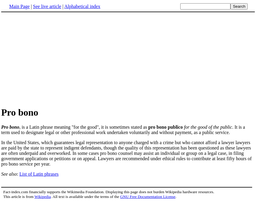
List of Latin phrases (39, 174)
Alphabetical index (82, 6)
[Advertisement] (51, 59)
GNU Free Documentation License (147, 196)
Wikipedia (42, 196)
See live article (47, 6)
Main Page (19, 6)
